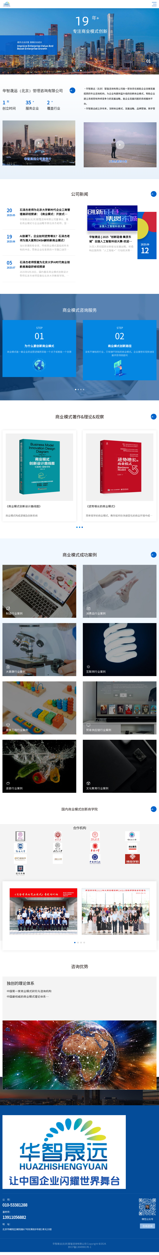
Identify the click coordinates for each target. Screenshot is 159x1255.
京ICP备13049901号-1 (79, 1247)
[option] (79, 41)
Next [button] (150, 353)
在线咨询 (147, 1226)
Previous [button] (8, 353)
